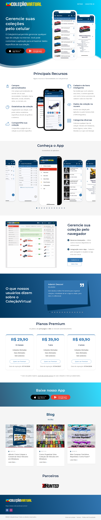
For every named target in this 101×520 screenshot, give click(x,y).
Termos (79, 517)
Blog (50, 414)
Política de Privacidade (88, 517)
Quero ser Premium (19, 361)
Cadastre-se (75, 260)
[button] (36, 208)
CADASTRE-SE (89, 4)
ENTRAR (80, 4)
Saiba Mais (74, 264)
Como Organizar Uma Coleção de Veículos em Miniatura (49, 457)
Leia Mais (12, 462)
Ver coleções (51, 287)
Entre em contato (70, 517)
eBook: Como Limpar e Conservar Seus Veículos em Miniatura (18, 457)
